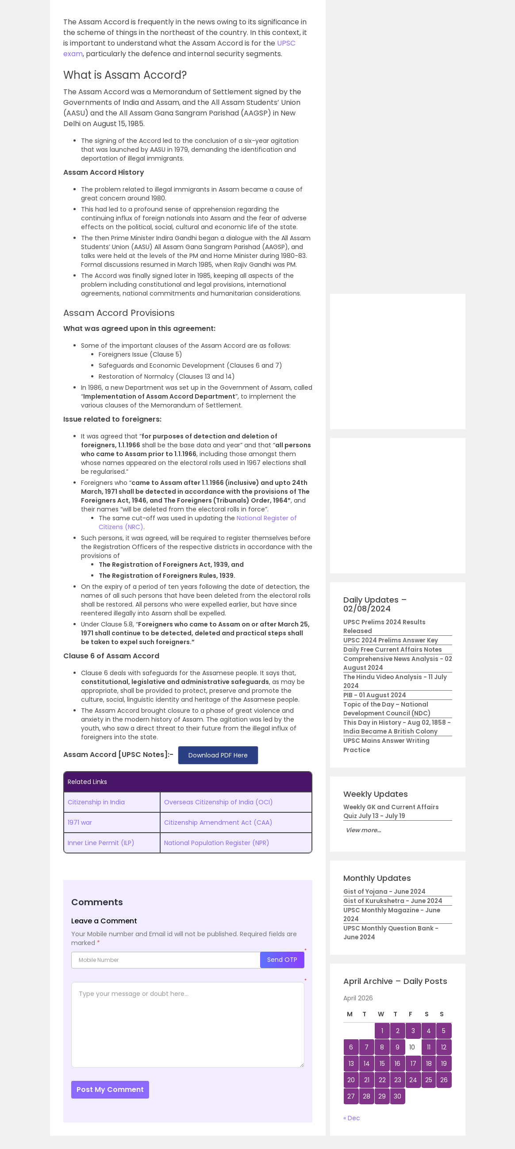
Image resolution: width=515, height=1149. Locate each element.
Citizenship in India (96, 802)
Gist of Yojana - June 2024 (384, 892)
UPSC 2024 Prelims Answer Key (390, 640)
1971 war (80, 822)
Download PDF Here (218, 755)
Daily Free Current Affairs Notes (392, 650)
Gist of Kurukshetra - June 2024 (392, 901)
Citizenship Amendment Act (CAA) (218, 822)
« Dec (351, 1118)
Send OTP (282, 959)
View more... (363, 830)
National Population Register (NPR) (216, 842)
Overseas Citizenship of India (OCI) (218, 802)
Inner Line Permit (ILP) (101, 842)
